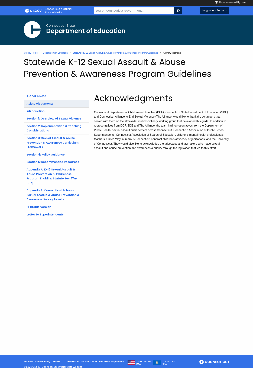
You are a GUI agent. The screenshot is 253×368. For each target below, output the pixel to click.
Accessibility (42, 361)
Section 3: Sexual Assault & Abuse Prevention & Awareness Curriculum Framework (53, 142)
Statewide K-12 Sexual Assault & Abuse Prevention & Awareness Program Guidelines (115, 52)
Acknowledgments (40, 104)
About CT (58, 361)
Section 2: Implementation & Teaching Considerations (54, 128)
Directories (72, 361)
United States (143, 362)
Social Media (89, 361)
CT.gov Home (31, 52)
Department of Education (55, 52)
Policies (28, 361)
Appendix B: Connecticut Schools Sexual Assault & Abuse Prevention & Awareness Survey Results (53, 194)
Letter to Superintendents (45, 214)
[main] (126, 185)
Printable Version (39, 207)
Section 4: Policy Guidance (46, 155)
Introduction (35, 111)
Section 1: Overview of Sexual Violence (54, 119)
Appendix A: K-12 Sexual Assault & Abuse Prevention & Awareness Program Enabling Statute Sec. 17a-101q (52, 176)
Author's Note (36, 96)
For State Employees (111, 361)
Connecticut (169, 362)
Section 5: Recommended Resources (53, 162)
